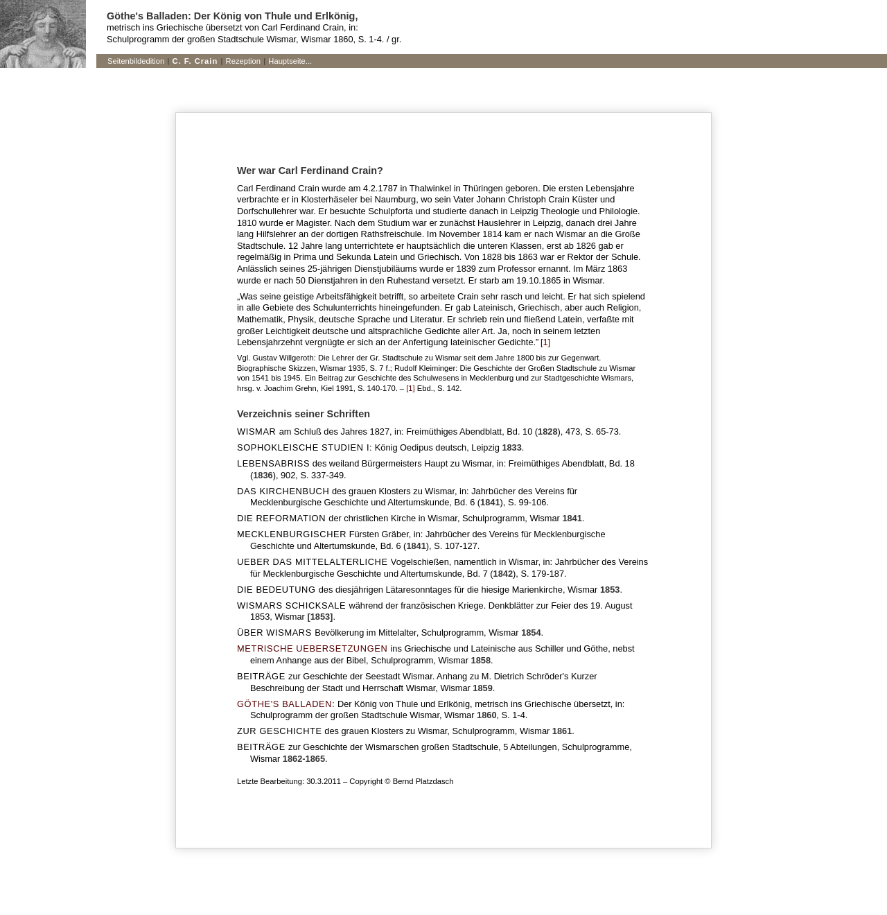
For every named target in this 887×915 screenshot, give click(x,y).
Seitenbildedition (135, 61)
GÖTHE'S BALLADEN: (286, 704)
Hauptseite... (290, 61)
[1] (544, 342)
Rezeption (243, 61)
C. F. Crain (195, 61)
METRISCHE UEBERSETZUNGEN (312, 648)
